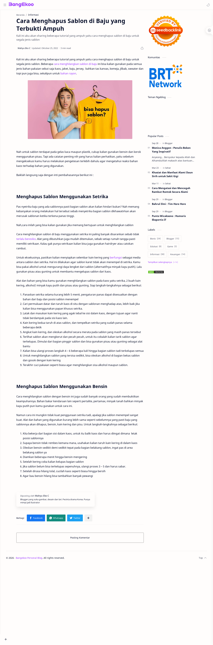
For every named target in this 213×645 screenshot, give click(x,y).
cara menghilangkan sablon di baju (81, 65)
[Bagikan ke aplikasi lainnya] (94, 519)
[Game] (178, 248)
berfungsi (122, 259)
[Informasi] (163, 256)
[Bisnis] (161, 240)
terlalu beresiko (32, 240)
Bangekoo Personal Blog (39, 559)
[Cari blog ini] (68, 4)
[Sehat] (174, 169)
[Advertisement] (178, 366)
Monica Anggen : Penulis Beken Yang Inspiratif (177, 151)
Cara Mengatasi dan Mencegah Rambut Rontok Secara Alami (177, 191)
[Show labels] (169, 264)
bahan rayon (74, 75)
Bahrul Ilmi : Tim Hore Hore (175, 205)
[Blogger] (175, 144)
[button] (207, 4)
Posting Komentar (86, 539)
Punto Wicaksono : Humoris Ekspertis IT (175, 219)
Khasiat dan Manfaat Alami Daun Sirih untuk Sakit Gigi (178, 175)
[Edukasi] (162, 248)
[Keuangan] (183, 256)
